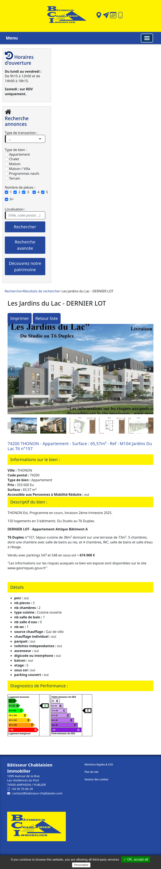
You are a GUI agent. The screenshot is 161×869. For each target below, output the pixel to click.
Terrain (12, 178)
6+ (12, 199)
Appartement (17, 154)
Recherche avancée (25, 245)
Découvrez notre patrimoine (25, 266)
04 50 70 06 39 (22, 789)
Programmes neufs (22, 173)
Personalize (81, 864)
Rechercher (25, 227)
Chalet (12, 159)
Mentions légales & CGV (98, 764)
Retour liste (46, 318)
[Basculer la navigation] (147, 38)
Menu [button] (12, 38)
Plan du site (91, 772)
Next (149, 369)
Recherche (13, 291)
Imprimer (19, 318)
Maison (13, 164)
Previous (11, 369)
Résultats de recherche (41, 291)
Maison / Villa (17, 168)
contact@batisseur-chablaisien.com (37, 793)
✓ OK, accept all (135, 859)
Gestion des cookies (96, 779)
